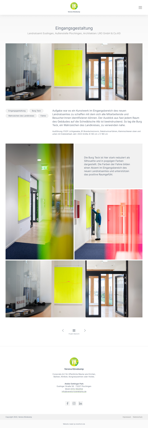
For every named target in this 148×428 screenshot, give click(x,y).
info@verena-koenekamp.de (74, 391)
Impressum (127, 417)
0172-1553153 (77, 389)
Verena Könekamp (74, 12)
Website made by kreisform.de (74, 424)
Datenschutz (137, 417)
